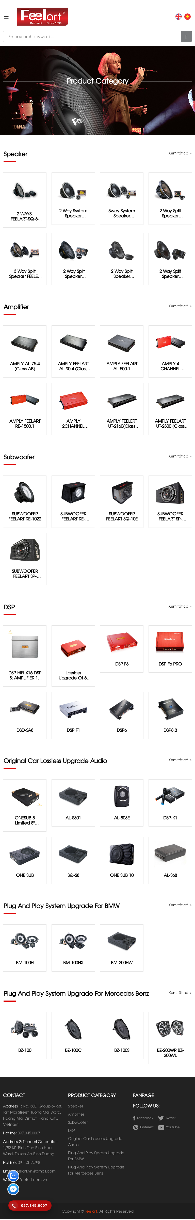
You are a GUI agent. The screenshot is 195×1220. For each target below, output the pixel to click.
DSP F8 (121, 664)
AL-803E (122, 817)
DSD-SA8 (25, 730)
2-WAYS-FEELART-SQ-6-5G (24, 216)
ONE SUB (25, 875)
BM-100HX (73, 963)
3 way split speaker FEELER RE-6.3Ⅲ (25, 273)
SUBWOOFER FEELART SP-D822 (25, 574)
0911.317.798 (29, 1162)
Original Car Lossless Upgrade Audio (95, 1142)
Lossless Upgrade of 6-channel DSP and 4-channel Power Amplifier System (73, 675)
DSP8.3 (170, 730)
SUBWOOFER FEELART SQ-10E (122, 516)
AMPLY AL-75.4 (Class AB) (25, 366)
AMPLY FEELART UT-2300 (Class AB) (170, 424)
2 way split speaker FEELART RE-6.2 (170, 213)
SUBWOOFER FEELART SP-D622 (170, 516)
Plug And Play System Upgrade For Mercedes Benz (96, 1170)
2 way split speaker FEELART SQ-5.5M (121, 273)
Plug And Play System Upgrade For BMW (96, 1156)
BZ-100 (24, 1050)
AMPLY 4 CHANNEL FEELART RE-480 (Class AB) (170, 366)
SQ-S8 (73, 875)
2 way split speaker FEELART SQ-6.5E (170, 273)
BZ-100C (73, 1050)
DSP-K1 (170, 817)
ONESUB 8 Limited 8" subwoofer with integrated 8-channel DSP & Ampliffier (25, 820)
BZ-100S (121, 1050)
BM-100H (25, 963)
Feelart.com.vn (33, 1180)
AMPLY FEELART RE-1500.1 (25, 424)
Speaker (75, 1106)
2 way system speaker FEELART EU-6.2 (73, 213)
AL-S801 (73, 817)
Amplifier (76, 1114)
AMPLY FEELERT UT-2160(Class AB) (121, 424)
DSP (71, 1130)
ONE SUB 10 (122, 875)
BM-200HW (122, 963)
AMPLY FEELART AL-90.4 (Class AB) (73, 366)
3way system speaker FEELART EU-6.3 (122, 213)
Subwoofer (78, 1122)
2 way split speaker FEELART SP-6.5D (73, 273)
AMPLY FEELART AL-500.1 (122, 366)
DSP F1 (73, 730)
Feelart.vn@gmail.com (35, 1171)
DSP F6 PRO (170, 664)
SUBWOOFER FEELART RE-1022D (73, 516)
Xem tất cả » (180, 152)
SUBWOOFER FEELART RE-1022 (25, 516)
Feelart (91, 1211)
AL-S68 (170, 875)
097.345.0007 (29, 1133)
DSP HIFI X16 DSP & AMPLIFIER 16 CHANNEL (24, 675)
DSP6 (122, 730)
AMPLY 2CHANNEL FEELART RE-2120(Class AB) (73, 424)
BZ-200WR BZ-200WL (170, 1053)
